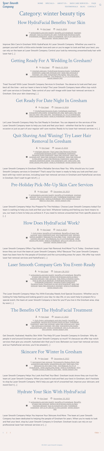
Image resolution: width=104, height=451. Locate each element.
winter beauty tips (60, 38)
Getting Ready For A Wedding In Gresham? (52, 60)
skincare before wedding (40, 76)
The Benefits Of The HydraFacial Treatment (52, 310)
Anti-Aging (37, 233)
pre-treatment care (59, 160)
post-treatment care (46, 235)
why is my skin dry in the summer (53, 407)
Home (40, 3)
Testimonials (71, 7)
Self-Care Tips (71, 112)
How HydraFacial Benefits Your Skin (52, 22)
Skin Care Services (79, 3)
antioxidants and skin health (42, 32)
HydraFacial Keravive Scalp (69, 34)
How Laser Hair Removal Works (63, 151)
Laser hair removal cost (51, 72)
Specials (50, 3)
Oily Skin (43, 74)
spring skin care (73, 237)
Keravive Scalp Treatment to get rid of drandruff (51, 284)
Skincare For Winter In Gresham (52, 352)
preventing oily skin (56, 112)
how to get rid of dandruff (43, 280)
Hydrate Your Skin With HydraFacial (52, 392)
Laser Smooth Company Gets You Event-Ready (52, 264)
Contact (92, 7)
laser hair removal (61, 155)
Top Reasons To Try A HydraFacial (65, 76)
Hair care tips (50, 278)
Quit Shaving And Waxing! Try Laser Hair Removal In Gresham (52, 138)
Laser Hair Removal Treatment (56, 158)
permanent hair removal (42, 362)
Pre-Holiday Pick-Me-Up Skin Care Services (52, 185)
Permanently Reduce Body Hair (66, 362)
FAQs (94, 3)
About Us (62, 3)
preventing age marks (57, 74)
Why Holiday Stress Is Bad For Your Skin (56, 368)
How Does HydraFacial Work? (52, 223)
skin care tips (72, 74)
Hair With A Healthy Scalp (68, 278)
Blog (82, 7)
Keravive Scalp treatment (42, 155)
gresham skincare (39, 71)
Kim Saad (46, 29)
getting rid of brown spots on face (64, 277)
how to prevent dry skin (47, 34)
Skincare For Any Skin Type (54, 237)
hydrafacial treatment (38, 36)
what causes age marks (39, 116)
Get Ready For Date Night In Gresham (52, 100)
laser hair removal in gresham (53, 157)
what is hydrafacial (55, 36)
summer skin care (38, 238)
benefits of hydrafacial (64, 32)
